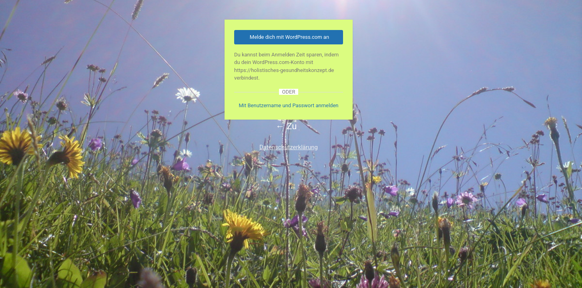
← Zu (286, 126)
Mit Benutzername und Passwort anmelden (288, 105)
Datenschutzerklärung (288, 147)
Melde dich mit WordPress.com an (289, 37)
